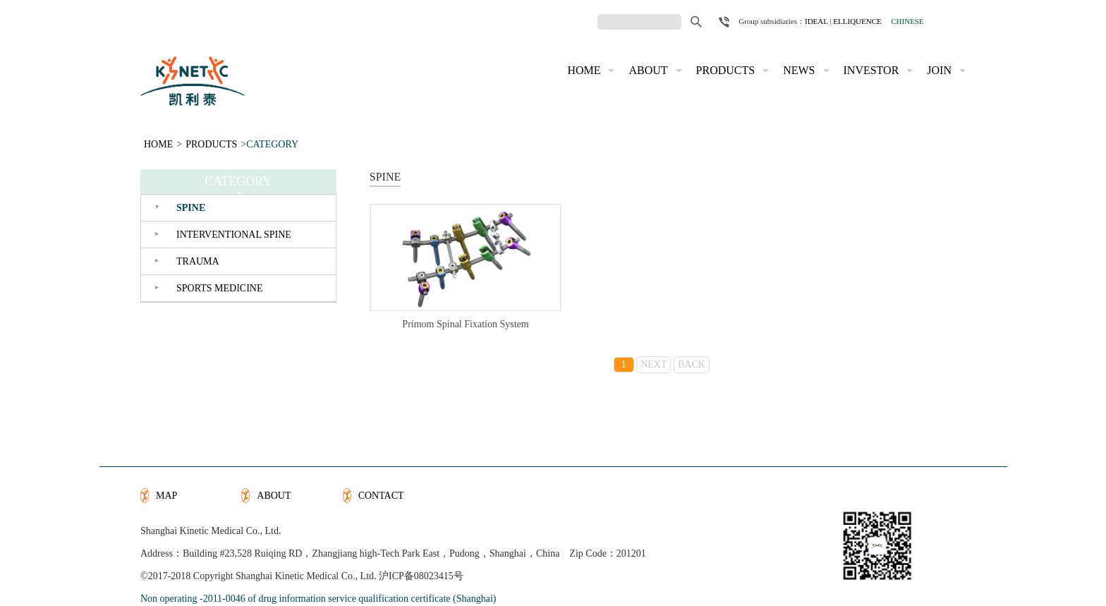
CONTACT (381, 495)
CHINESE (907, 21)
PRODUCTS (725, 70)
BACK (691, 364)
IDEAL (816, 21)
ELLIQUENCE (857, 21)
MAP (166, 495)
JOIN (939, 70)
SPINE (190, 207)
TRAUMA (197, 261)
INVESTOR (871, 70)
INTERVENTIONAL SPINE (233, 234)
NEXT (653, 364)
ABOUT (647, 70)
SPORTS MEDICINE (219, 288)
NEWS (799, 70)
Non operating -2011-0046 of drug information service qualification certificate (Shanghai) (318, 598)
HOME (583, 70)
